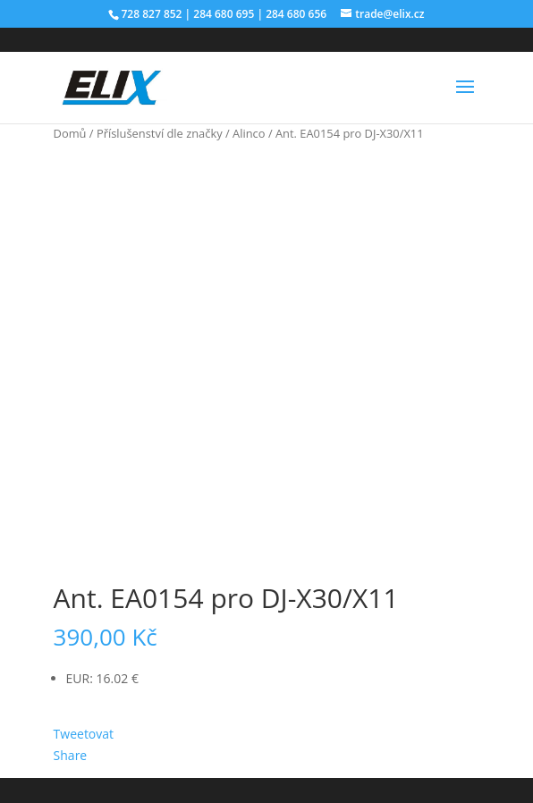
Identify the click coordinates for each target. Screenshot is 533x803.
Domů (70, 133)
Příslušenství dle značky (160, 133)
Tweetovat (84, 733)
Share (71, 755)
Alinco (249, 133)
